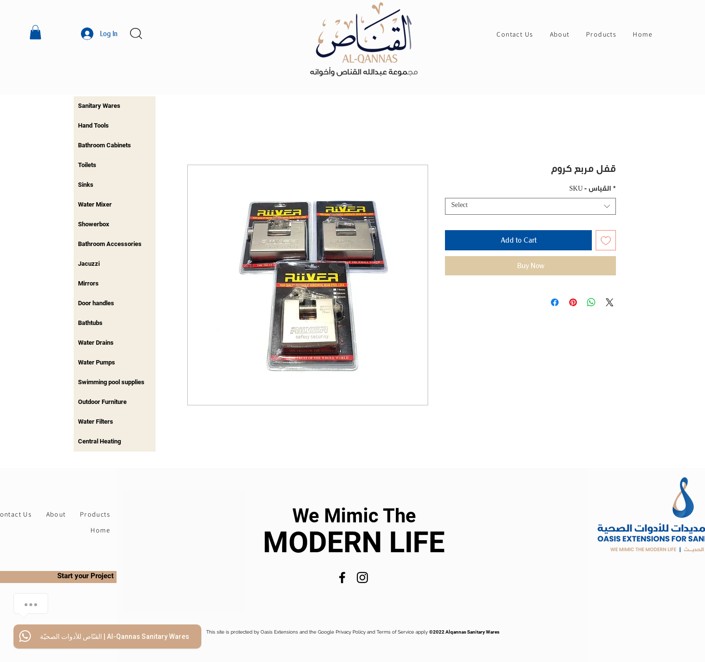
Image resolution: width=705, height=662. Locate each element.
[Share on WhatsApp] (591, 302)
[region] (115, 106)
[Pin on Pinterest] (573, 302)
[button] (35, 32)
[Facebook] (342, 577)
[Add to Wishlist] (606, 240)
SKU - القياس (592, 189)
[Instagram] (362, 577)
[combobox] (530, 206)
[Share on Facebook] (555, 302)
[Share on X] (609, 302)
